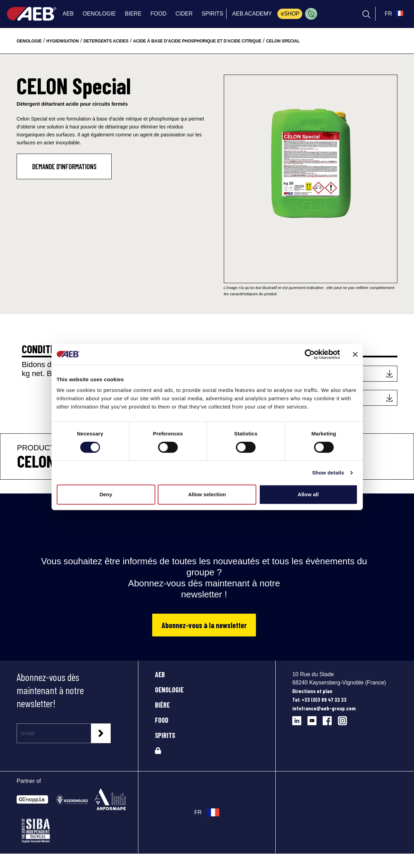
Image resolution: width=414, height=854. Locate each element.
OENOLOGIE (169, 689)
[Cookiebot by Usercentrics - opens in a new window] (309, 354)
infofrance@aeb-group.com (324, 708)
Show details (328, 473)
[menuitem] (311, 14)
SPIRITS (165, 735)
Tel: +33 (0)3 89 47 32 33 (319, 699)
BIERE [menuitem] (133, 14)
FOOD (161, 720)
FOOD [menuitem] (158, 14)
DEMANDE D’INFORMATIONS (64, 166)
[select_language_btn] (393, 13)
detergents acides (105, 41)
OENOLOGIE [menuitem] (99, 14)
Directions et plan (312, 691)
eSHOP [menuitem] (290, 14)
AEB (160, 674)
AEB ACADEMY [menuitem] (252, 14)
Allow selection (207, 494)
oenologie (29, 41)
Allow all (308, 494)
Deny (106, 494)
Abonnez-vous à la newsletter (204, 625)
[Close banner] (355, 354)
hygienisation (62, 41)
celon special (283, 41)
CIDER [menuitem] (184, 14)
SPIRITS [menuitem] (212, 14)
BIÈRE (162, 705)
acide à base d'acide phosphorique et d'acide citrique (197, 41)
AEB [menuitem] (68, 14)
